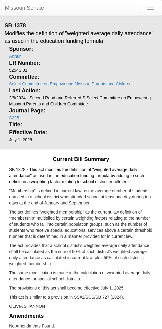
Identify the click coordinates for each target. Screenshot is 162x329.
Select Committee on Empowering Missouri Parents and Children (70, 83)
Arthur (15, 56)
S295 (14, 117)
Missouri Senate (24, 8)
